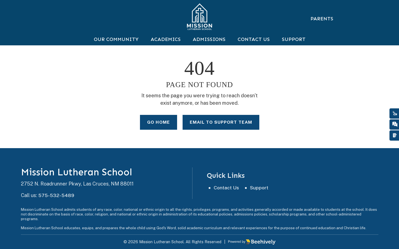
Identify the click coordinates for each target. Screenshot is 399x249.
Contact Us (254, 45)
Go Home (157, 127)
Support (294, 45)
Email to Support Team (221, 127)
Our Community (116, 45)
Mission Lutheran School (78, 172)
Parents (321, 19)
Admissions (209, 45)
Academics (166, 45)
